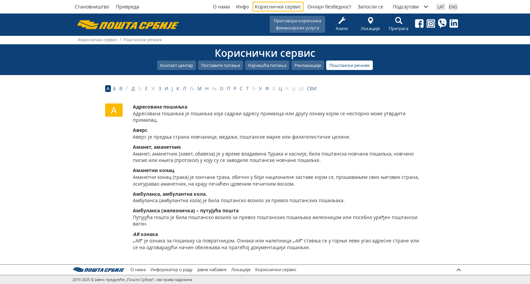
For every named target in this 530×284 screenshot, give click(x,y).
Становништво (92, 6)
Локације (370, 24)
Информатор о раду (171, 270)
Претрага (398, 24)
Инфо (242, 6)
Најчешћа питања (267, 65)
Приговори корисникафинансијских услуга (297, 24)
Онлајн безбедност (329, 6)
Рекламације (307, 65)
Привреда (127, 6)
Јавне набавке (211, 270)
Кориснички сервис (278, 6)
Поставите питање (220, 65)
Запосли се (370, 6)
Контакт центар (176, 65)
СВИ (312, 88)
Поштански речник (349, 65)
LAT (440, 6)
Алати (341, 24)
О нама (221, 6)
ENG (453, 6)
